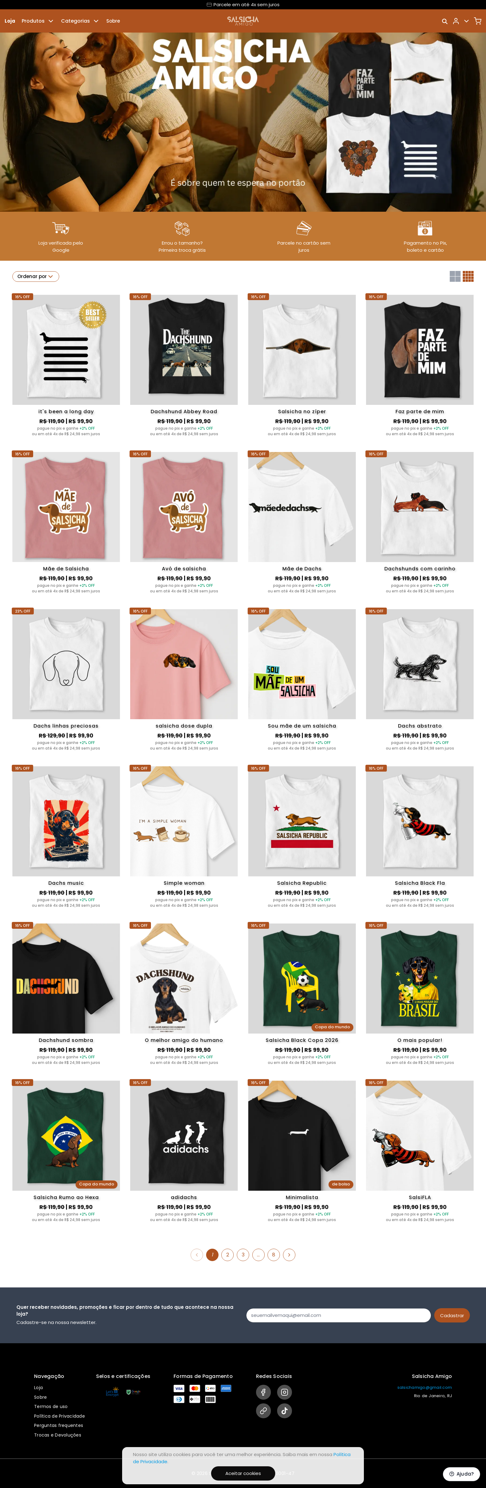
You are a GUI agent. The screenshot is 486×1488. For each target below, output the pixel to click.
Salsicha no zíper (302, 411)
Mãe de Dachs (302, 568)
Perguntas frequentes (58, 1425)
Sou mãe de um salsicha (302, 725)
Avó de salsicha (184, 568)
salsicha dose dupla (184, 725)
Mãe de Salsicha (66, 568)
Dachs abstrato (420, 725)
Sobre (113, 21)
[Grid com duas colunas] (455, 276)
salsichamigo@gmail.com (424, 1387)
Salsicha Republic (302, 883)
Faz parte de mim (419, 411)
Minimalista (302, 1197)
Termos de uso (51, 1406)
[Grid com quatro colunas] (468, 276)
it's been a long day (66, 411)
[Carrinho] (477, 21)
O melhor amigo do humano (184, 1040)
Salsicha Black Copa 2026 (302, 1040)
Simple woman (184, 883)
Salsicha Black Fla (420, 883)
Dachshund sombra (66, 1040)
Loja (10, 21)
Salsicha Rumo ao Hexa (66, 1197)
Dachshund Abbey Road (184, 411)
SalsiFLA (420, 1197)
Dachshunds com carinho (420, 568)
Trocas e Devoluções (57, 1435)
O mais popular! (419, 1040)
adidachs (184, 1197)
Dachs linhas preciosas (66, 725)
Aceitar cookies (243, 1473)
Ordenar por (35, 276)
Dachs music (66, 883)
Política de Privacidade (59, 1416)
